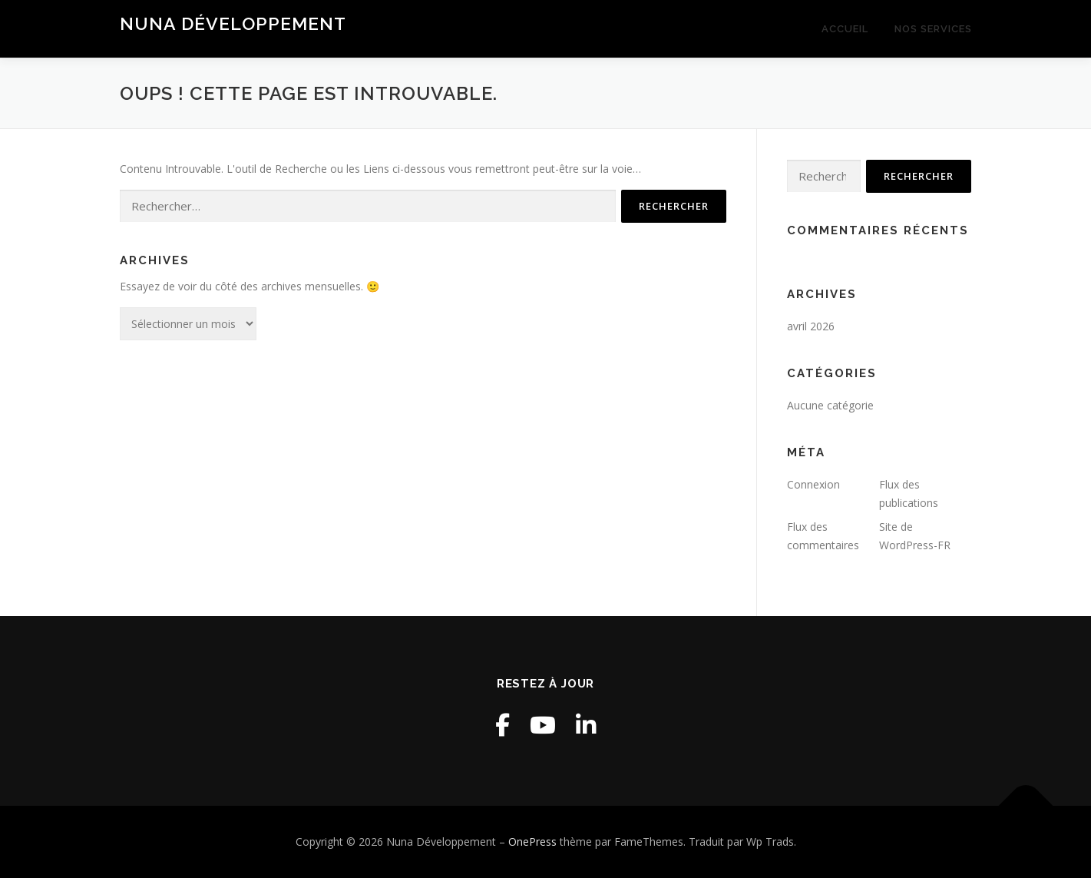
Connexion (813, 484)
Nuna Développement (233, 23)
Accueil (845, 29)
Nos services (933, 29)
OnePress (532, 841)
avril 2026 (811, 326)
